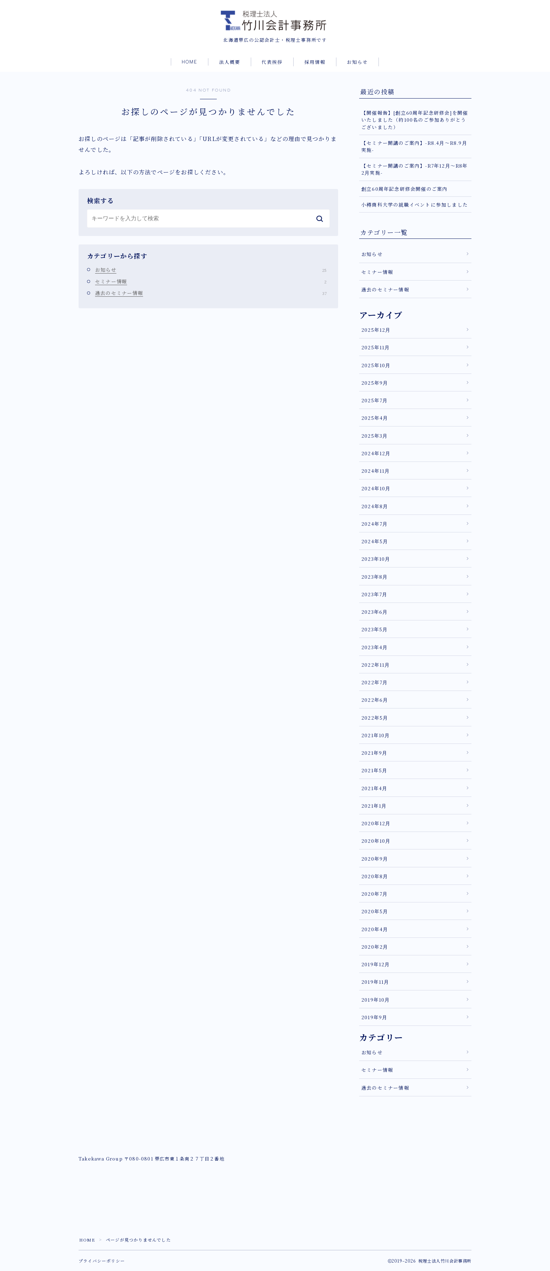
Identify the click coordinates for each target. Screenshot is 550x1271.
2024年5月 (374, 541)
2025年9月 (374, 382)
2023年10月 (375, 559)
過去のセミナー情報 (211, 293)
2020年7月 (374, 893)
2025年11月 (375, 347)
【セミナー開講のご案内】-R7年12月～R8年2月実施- (414, 169)
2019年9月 (374, 1017)
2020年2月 (374, 946)
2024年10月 (376, 488)
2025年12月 (376, 329)
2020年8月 (374, 876)
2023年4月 (374, 647)
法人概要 (229, 62)
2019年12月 (375, 964)
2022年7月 (374, 682)
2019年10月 (375, 999)
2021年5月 (374, 770)
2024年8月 (374, 506)
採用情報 (315, 62)
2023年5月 (374, 629)
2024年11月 (375, 470)
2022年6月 (374, 700)
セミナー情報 (211, 281)
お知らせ (357, 62)
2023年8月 (374, 576)
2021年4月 (374, 788)
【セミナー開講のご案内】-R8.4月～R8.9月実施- (414, 146)
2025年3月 (374, 435)
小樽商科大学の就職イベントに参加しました (414, 204)
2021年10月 (375, 735)
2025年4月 (374, 418)
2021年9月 (374, 752)
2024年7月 (374, 523)
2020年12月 (376, 823)
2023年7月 (374, 594)
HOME (189, 62)
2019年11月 (375, 982)
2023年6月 (374, 611)
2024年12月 (376, 453)
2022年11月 (375, 664)
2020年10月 (376, 841)
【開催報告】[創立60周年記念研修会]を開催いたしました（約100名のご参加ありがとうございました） (414, 119)
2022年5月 (374, 717)
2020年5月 (374, 911)
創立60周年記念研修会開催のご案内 (404, 188)
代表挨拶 (272, 62)
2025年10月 (376, 365)
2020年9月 (374, 858)
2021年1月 (374, 805)
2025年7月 (374, 400)
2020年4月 (374, 929)
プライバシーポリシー (102, 1261)
